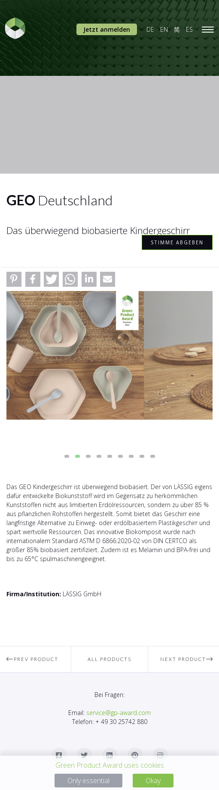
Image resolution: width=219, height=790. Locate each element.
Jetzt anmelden (106, 29)
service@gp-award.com (118, 713)
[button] (13, 279)
